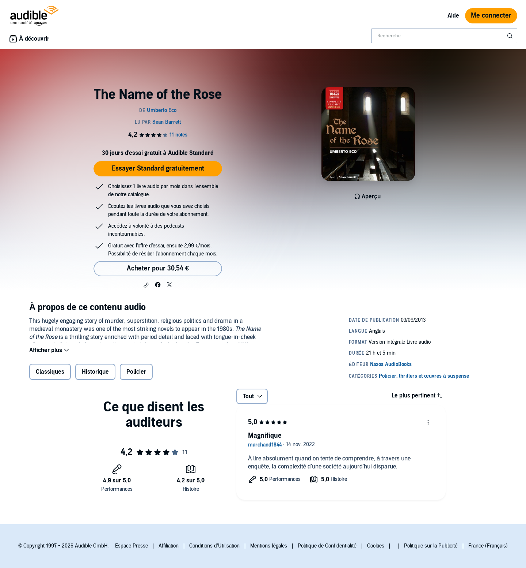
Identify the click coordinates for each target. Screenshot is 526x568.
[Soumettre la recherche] (510, 36)
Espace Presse (131, 546)
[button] (146, 285)
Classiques (50, 376)
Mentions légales (268, 546)
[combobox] (444, 36)
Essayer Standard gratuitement (158, 168)
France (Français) (488, 546)
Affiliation (169, 546)
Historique (95, 376)
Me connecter (491, 15)
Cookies (375, 546)
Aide (453, 15)
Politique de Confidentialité (327, 546)
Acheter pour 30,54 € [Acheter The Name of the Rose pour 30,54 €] (158, 268)
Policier (136, 376)
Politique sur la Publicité (431, 546)
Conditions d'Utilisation (214, 546)
